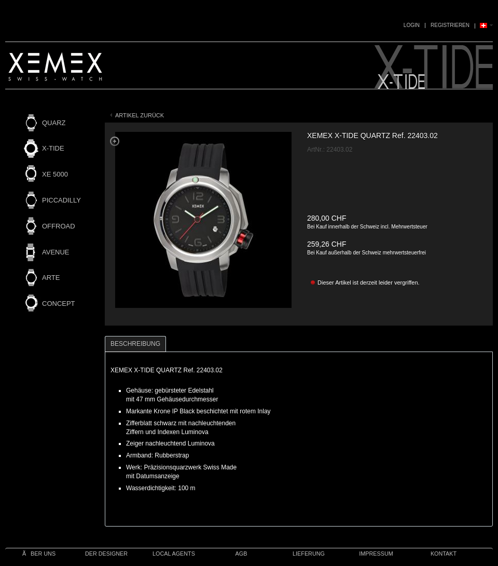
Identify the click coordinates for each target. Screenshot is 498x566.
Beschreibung (135, 343)
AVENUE (56, 252)
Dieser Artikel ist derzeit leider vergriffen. (368, 282)
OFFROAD (58, 226)
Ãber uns (39, 553)
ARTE (51, 277)
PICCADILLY (61, 200)
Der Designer (106, 553)
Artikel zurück (139, 115)
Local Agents (174, 553)
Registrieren (450, 25)
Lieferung (309, 553)
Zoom (114, 141)
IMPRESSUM (376, 553)
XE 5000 (55, 174)
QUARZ (54, 123)
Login (412, 25)
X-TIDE (53, 148)
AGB (241, 553)
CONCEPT (58, 303)
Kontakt (444, 553)
